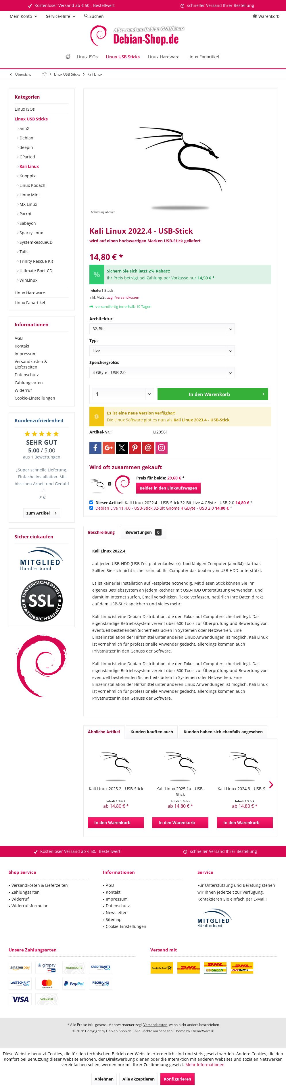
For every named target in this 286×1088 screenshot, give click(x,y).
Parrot (24, 213)
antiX (23, 128)
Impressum (26, 353)
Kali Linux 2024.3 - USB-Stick (245, 788)
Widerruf (23, 390)
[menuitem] (267, 16)
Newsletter (116, 912)
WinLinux (27, 280)
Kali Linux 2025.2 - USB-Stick (116, 788)
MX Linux (27, 204)
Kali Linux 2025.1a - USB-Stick (180, 791)
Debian (25, 138)
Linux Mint (29, 194)
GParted (26, 157)
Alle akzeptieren (138, 1079)
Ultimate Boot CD (35, 270)
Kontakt (22, 346)
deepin (25, 147)
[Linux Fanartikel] (203, 56)
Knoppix (26, 176)
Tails (23, 251)
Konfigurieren (177, 1079)
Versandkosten (155, 1024)
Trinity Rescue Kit (35, 261)
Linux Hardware (30, 292)
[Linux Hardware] (163, 56)
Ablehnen (104, 1079)
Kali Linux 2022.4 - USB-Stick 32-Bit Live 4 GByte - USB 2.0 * (174, 502)
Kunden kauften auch (151, 731)
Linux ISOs (25, 109)
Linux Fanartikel (30, 302)
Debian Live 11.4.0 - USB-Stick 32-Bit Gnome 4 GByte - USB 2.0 (154, 508)
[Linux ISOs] (87, 56)
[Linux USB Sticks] (123, 56)
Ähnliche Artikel (104, 731)
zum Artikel (41, 512)
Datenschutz (27, 374)
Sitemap (114, 919)
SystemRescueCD (35, 242)
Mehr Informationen (204, 1064)
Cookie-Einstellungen (35, 398)
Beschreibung (101, 532)
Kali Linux (28, 166)
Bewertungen (143, 532)
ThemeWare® (202, 1030)
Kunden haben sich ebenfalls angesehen (223, 731)
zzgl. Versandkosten (123, 297)
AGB (19, 338)
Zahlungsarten (29, 382)
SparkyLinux (30, 232)
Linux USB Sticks (31, 119)
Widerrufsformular (29, 905)
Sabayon (27, 223)
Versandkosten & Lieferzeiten (31, 364)
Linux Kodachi (32, 185)
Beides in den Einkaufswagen (168, 488)
